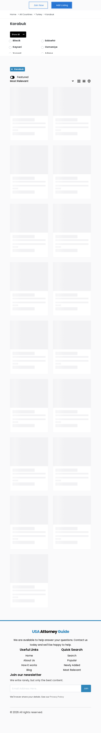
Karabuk (49, 14)
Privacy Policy (57, 696)
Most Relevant (72, 670)
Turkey (39, 14)
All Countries (26, 14)
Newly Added (72, 665)
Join (86, 688)
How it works (29, 665)
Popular (72, 660)
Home (13, 14)
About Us (29, 660)
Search (71, 655)
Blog (29, 670)
